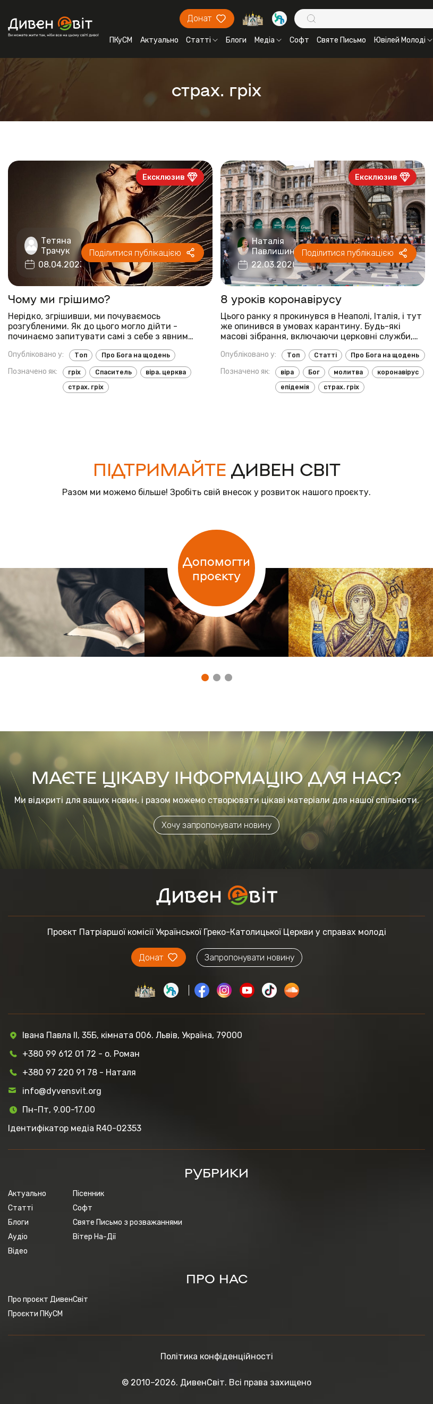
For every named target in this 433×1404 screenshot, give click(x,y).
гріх (74, 372)
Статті (202, 40)
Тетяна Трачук (56, 246)
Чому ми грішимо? (59, 298)
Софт (299, 40)
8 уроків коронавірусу (281, 298)
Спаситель (113, 372)
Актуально (159, 40)
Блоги (236, 40)
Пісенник (88, 1193)
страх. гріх (86, 387)
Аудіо (18, 1236)
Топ (80, 355)
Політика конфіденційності (216, 1356)
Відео (18, 1251)
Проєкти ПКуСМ (35, 1313)
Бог (314, 372)
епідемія (295, 387)
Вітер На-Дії (94, 1236)
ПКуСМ (120, 40)
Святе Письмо (341, 40)
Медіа (268, 40)
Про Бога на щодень (135, 355)
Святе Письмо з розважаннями (127, 1222)
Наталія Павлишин (273, 246)
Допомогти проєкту (216, 568)
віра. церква (166, 372)
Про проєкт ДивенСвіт (48, 1299)
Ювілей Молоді (403, 40)
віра (287, 372)
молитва (348, 372)
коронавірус (398, 372)
